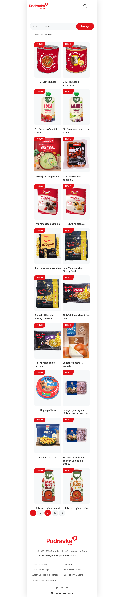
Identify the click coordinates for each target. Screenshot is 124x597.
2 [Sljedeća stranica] (40, 513)
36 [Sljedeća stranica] (55, 513)
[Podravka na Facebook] (62, 588)
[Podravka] (38, 8)
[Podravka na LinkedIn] (57, 588)
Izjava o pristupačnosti (44, 580)
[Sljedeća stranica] (62, 513)
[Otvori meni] (93, 6)
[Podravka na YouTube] (67, 588)
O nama (68, 564)
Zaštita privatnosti (73, 575)
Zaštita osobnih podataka (45, 575)
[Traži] (85, 6)
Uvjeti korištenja (40, 570)
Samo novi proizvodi (44, 34)
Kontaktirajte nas (72, 570)
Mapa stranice (39, 564)
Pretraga (85, 26)
